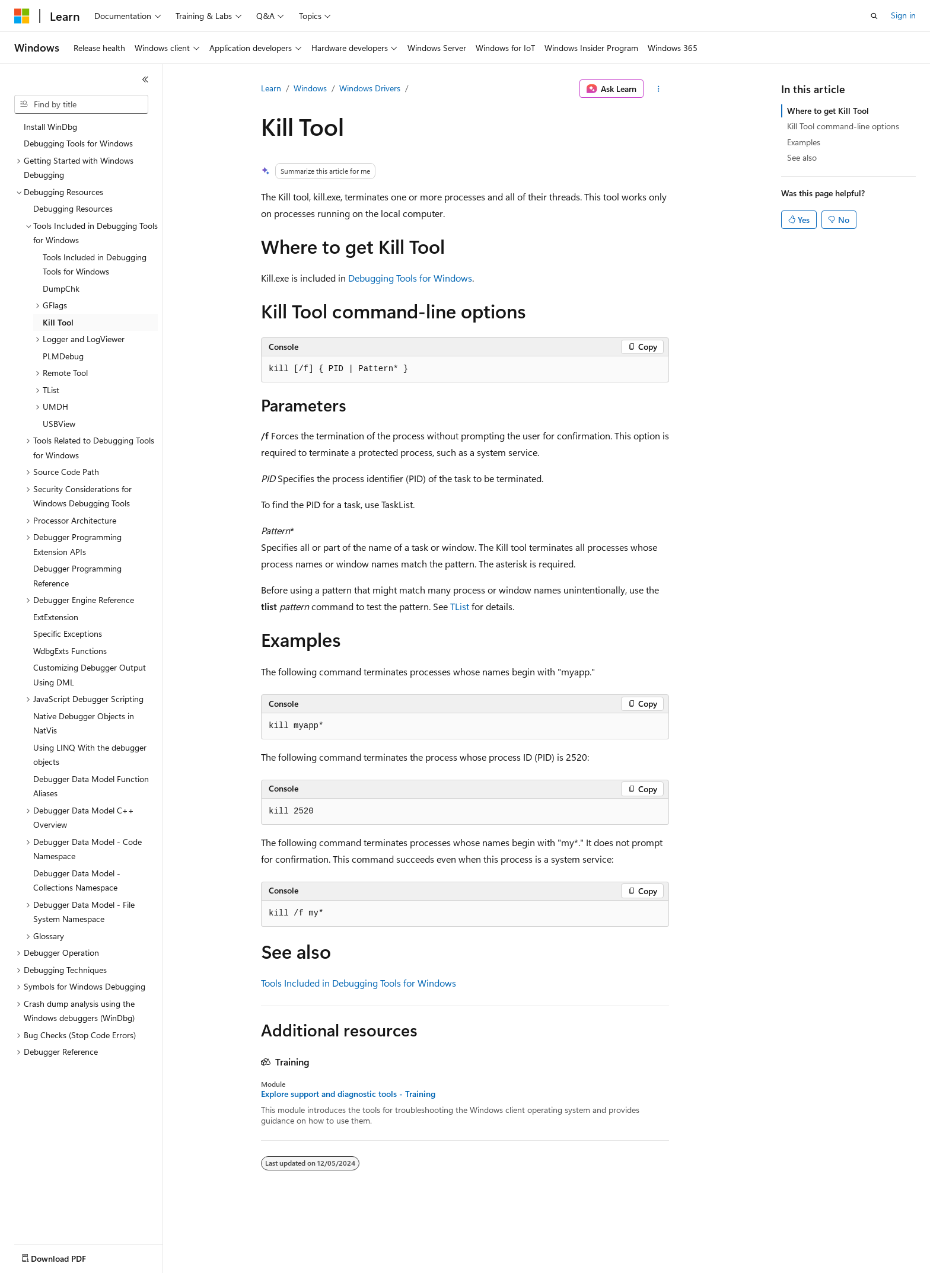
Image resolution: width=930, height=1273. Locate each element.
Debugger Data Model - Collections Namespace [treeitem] (76, 880)
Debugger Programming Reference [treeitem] (77, 576)
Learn (271, 88)
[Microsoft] (22, 16)
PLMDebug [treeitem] (63, 356)
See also (802, 157)
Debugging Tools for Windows (410, 278)
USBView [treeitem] (59, 423)
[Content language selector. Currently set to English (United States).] (68, 1255)
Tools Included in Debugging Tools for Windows (358, 983)
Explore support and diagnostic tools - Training (348, 1094)
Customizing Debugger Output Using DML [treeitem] (89, 675)
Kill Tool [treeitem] (58, 322)
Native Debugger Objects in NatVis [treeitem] (83, 723)
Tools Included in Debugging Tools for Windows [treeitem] (94, 264)
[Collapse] (145, 79)
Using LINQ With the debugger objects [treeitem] (89, 755)
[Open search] (874, 16)
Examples (803, 142)
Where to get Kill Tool (828, 110)
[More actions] (658, 88)
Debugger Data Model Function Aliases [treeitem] (91, 786)
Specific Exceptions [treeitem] (67, 633)
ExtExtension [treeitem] (55, 617)
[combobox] (81, 104)
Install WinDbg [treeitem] (50, 126)
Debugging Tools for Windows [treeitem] (78, 143)
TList (459, 606)
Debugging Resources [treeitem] (73, 208)
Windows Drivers (369, 88)
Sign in (903, 15)
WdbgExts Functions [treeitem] (70, 650)
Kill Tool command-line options (843, 126)
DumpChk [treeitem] (61, 288)
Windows (310, 88)
